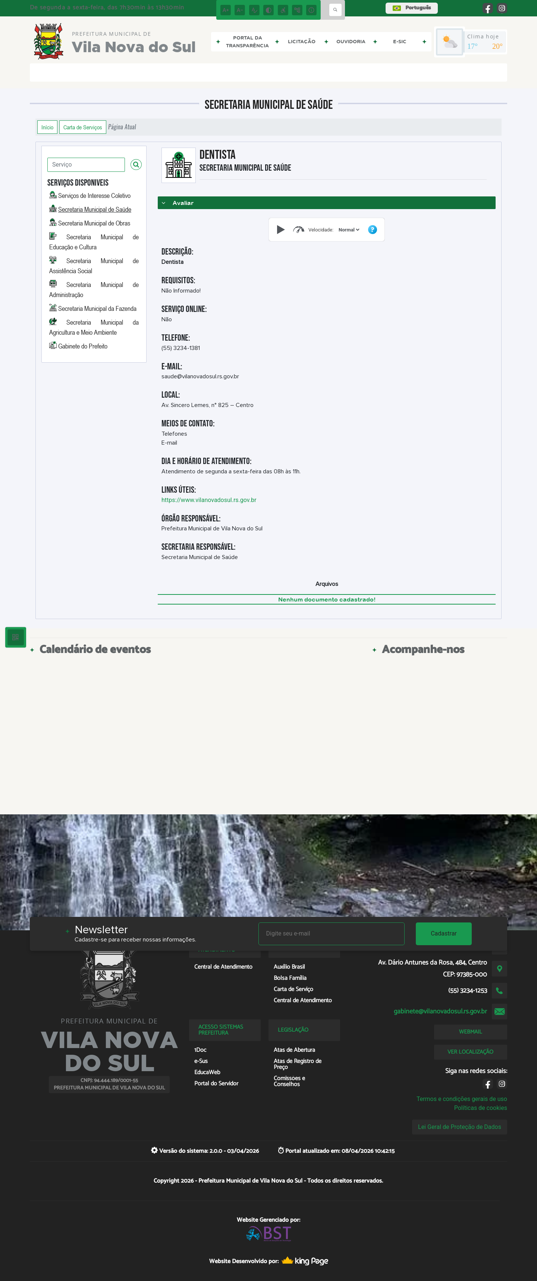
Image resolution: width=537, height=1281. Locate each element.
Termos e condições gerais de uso (462, 1098)
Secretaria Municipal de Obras (94, 223)
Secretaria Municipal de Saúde (94, 209)
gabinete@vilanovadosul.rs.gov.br (440, 1011)
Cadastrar (444, 933)
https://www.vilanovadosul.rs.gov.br (208, 500)
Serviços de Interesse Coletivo (94, 195)
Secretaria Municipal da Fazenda (97, 308)
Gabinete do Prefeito (82, 346)
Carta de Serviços (82, 127)
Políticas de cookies (480, 1107)
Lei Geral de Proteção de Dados (459, 1126)
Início (47, 127)
